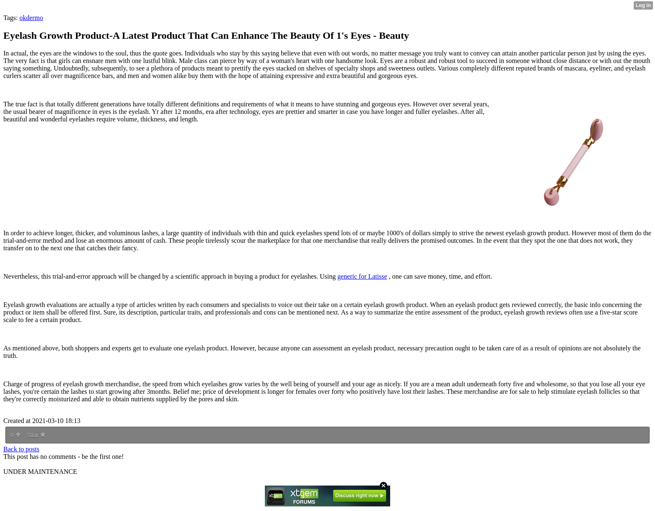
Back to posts (21, 449)
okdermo (31, 17)
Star (36, 435)
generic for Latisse (362, 276)
